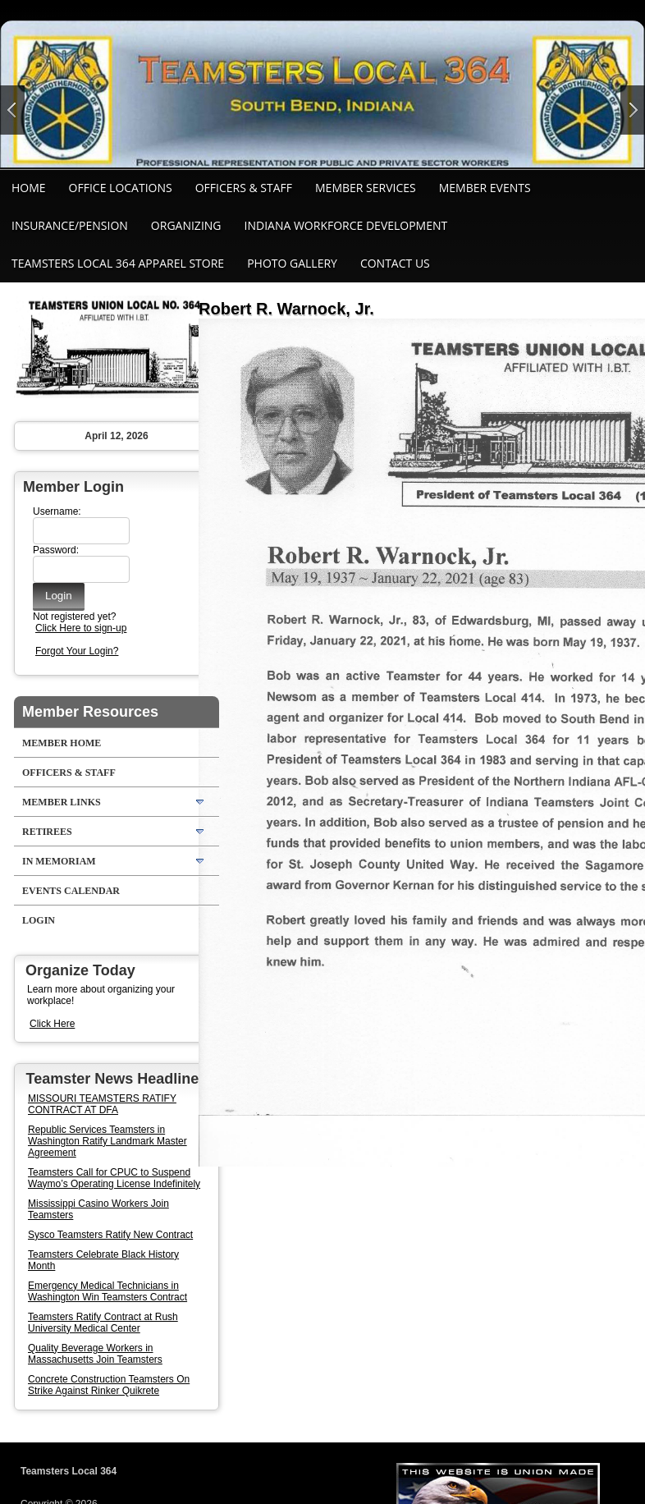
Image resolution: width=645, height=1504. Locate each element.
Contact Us (395, 263)
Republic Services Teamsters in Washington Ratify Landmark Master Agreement (107, 1141)
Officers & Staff (243, 187)
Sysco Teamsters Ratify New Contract (110, 1234)
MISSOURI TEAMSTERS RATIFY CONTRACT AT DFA (102, 1104)
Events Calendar (71, 890)
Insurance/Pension (69, 225)
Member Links (61, 802)
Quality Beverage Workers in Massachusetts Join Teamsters (95, 1353)
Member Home (61, 743)
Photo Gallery (292, 263)
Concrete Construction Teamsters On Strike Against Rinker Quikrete (109, 1384)
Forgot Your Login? (76, 651)
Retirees (47, 831)
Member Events (485, 187)
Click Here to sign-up (80, 628)
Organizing (186, 225)
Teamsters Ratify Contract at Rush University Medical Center (103, 1322)
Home (28, 187)
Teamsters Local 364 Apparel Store (117, 263)
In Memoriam (59, 861)
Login (38, 920)
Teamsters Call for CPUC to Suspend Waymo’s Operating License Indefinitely (114, 1178)
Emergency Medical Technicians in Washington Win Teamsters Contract (107, 1291)
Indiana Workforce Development (346, 225)
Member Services (365, 187)
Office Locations (120, 187)
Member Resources (90, 712)
